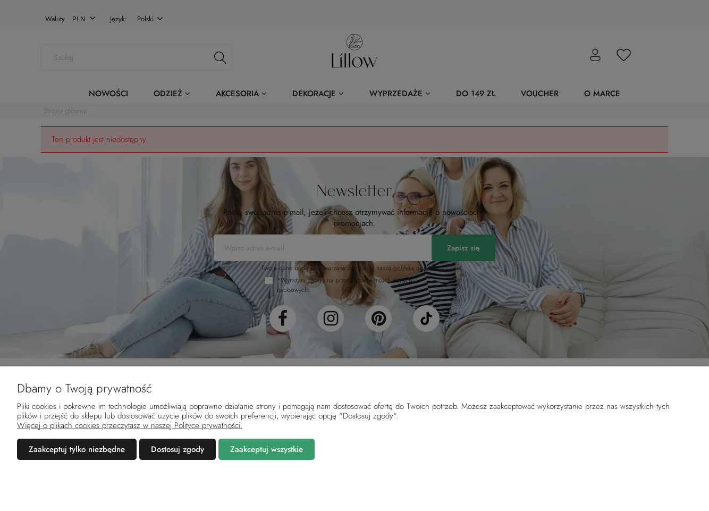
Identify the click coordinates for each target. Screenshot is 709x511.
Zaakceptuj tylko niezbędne (77, 449)
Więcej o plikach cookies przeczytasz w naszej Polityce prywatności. (129, 425)
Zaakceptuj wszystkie (266, 449)
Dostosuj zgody (177, 449)
